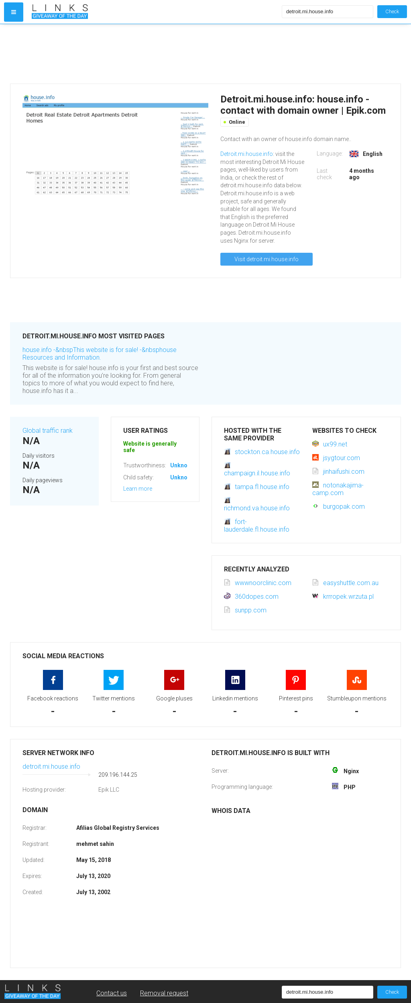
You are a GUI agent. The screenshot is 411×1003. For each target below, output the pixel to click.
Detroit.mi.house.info (246, 154)
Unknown (182, 465)
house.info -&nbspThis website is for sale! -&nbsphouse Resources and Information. (99, 353)
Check (392, 11)
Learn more (137, 488)
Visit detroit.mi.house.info (266, 259)
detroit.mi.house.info (51, 766)
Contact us (111, 993)
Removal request (164, 993)
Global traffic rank (47, 430)
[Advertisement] (155, 54)
